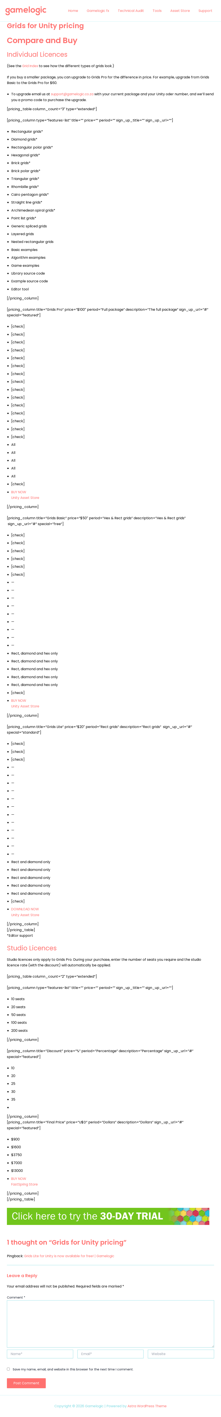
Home (82, 10)
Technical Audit (137, 10)
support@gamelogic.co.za (73, 94)
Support (206, 10)
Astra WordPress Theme (147, 1406)
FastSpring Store (25, 1184)
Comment (16, 1297)
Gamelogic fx (106, 10)
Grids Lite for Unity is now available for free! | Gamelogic (71, 1256)
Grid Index (30, 65)
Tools (161, 10)
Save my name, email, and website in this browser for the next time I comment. (73, 1369)
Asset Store (183, 10)
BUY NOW (19, 1178)
